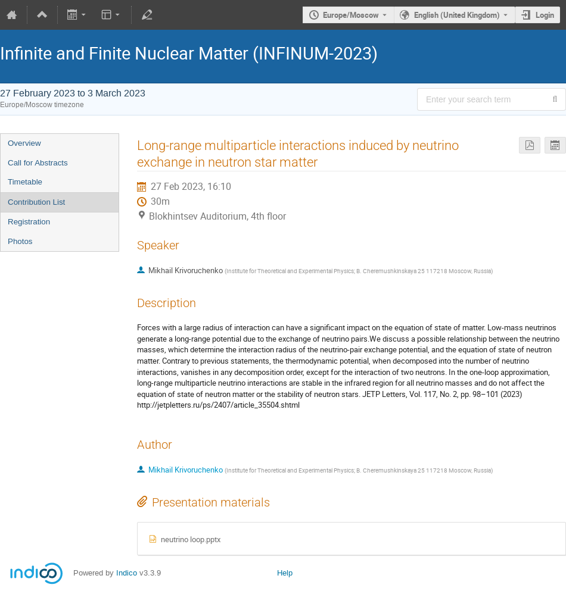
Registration (29, 221)
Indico (126, 573)
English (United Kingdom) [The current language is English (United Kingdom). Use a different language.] (457, 15)
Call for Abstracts (38, 162)
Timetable (25, 181)
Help (285, 573)
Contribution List (36, 202)
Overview (24, 143)
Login (545, 15)
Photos (20, 241)
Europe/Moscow (351, 15)
